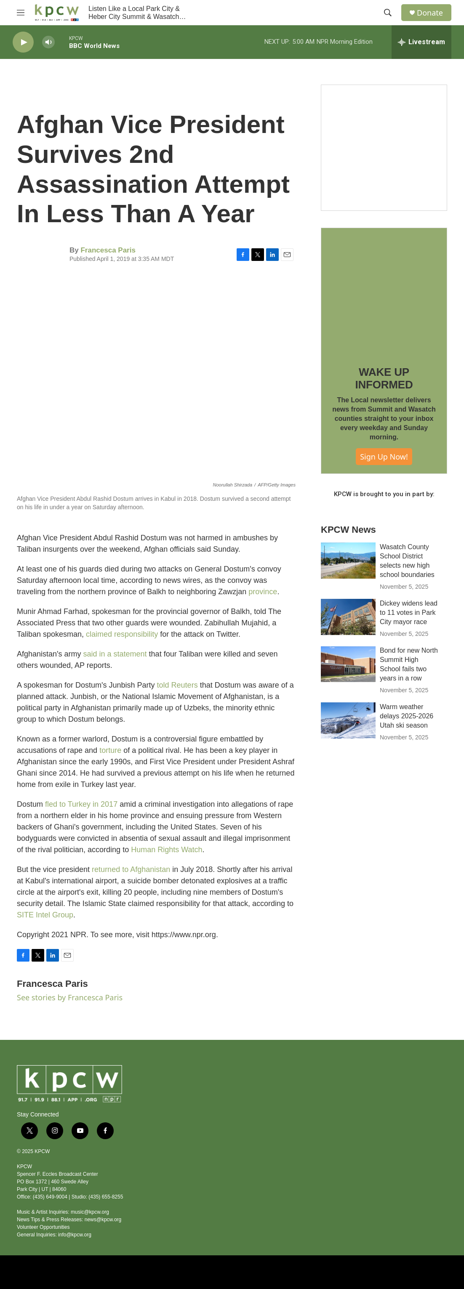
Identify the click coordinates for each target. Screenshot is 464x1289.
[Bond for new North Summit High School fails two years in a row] (348, 664)
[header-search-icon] (388, 12)
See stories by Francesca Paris (70, 997)
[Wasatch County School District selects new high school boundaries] (348, 560)
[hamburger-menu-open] (21, 12)
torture (110, 750)
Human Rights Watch (166, 849)
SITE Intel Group (45, 915)
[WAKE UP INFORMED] (384, 290)
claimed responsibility (122, 634)
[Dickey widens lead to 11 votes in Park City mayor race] (348, 617)
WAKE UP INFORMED (384, 378)
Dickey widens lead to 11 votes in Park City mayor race (408, 612)
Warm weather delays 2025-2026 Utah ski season (406, 716)
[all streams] (421, 42)
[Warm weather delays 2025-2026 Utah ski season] (348, 720)
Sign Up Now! (384, 457)
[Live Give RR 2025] (384, 147)
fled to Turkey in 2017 (81, 804)
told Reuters (177, 685)
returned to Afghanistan (131, 869)
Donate (430, 12)
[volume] (48, 42)
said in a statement (115, 654)
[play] (23, 42)
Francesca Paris (107, 250)
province (262, 591)
